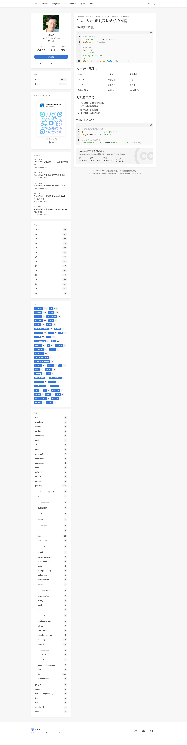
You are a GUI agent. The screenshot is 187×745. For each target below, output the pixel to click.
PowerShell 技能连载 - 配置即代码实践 (49, 185)
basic (107, 16)
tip (46, 167)
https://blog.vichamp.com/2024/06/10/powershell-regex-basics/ (102, 154)
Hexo (57, 733)
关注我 (51, 57)
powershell (99, 16)
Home (36, 4)
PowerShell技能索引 (77, 4)
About (91, 4)
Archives (44, 4)
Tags (64, 4)
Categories (55, 4)
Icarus (63, 733)
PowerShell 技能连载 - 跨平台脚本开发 (49, 175)
